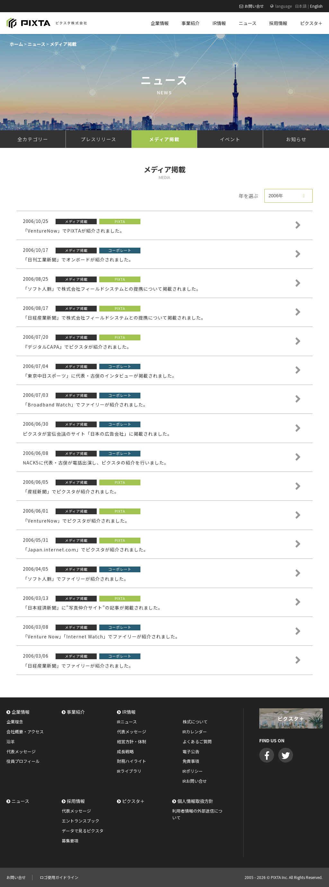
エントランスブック (80, 821)
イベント (230, 139)
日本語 (301, 6)
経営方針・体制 (131, 741)
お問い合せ (254, 6)
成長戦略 (125, 751)
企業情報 (21, 712)
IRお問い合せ (194, 781)
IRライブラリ (129, 771)
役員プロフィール (23, 761)
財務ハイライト (131, 761)
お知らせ (296, 139)
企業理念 (14, 722)
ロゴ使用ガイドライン (59, 877)
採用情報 (76, 801)
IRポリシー (192, 771)
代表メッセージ (21, 751)
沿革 (10, 741)
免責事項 (190, 761)
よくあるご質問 (197, 741)
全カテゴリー (32, 139)
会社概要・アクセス (25, 732)
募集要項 (70, 841)
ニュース (20, 801)
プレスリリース (98, 139)
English (316, 6)
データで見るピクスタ (82, 831)
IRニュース (127, 722)
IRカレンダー (194, 732)
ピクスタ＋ (133, 801)
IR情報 (129, 712)
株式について (195, 722)
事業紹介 (76, 712)
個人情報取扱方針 (195, 801)
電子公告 (190, 751)
